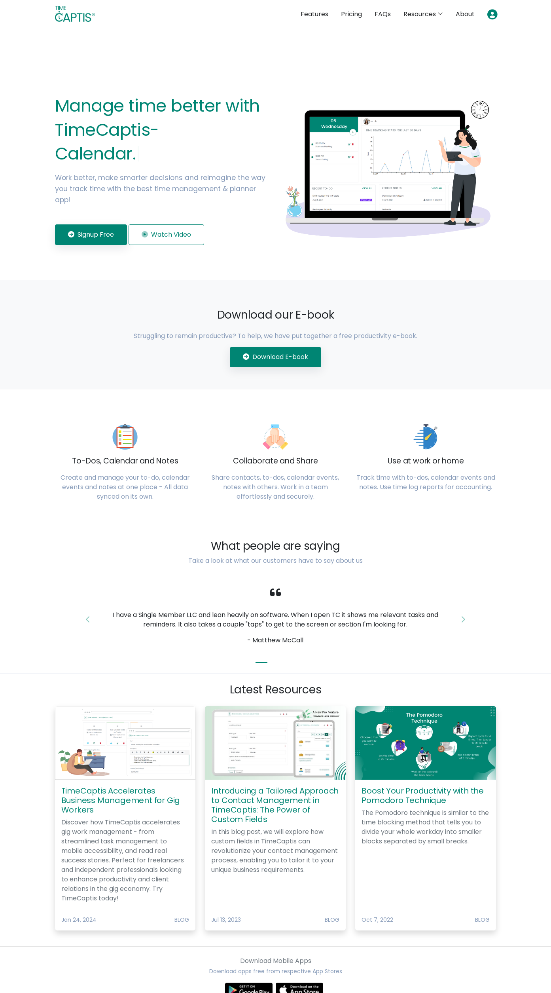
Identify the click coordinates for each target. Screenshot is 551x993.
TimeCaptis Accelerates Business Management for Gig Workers (120, 800)
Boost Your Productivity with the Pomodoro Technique (423, 795)
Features (314, 14)
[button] (88, 619)
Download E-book (275, 356)
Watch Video (166, 234)
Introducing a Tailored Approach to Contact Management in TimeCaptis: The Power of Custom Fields (275, 805)
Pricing (351, 14)
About (465, 14)
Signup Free (91, 234)
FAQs (383, 14)
